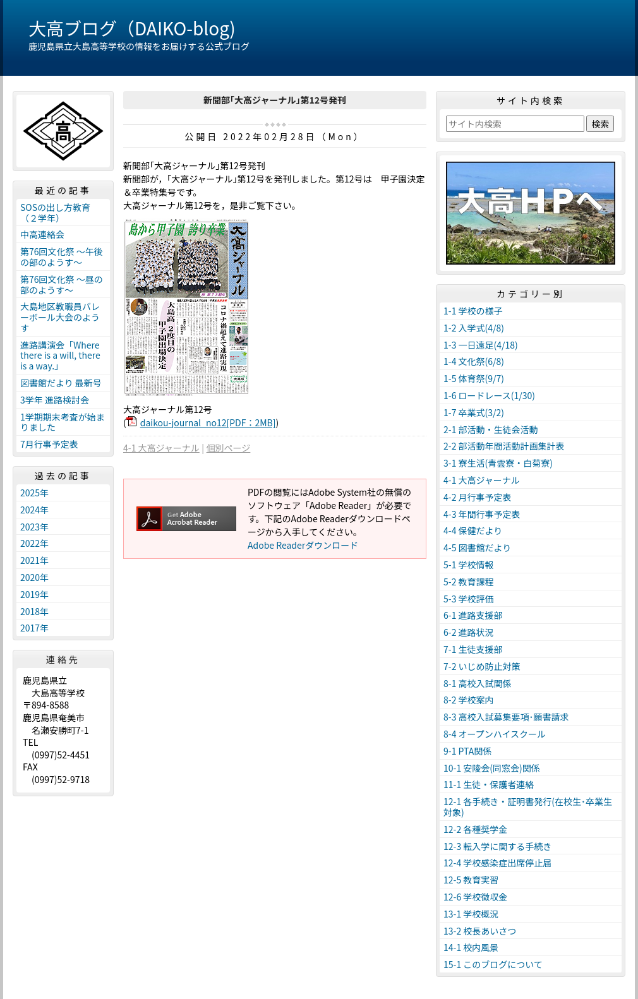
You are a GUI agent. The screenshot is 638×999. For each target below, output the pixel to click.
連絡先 (63, 659)
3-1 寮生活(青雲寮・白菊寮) (498, 463)
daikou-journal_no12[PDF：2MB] (208, 422)
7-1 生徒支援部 (473, 649)
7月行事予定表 (49, 444)
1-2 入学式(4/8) (473, 327)
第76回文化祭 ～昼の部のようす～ (61, 284)
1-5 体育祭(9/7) (473, 378)
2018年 (34, 611)
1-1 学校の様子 (473, 310)
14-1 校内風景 (470, 947)
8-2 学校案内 (468, 699)
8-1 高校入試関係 (477, 683)
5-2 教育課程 (468, 581)
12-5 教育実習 (470, 879)
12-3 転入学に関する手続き (497, 846)
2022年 (34, 543)
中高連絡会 (42, 234)
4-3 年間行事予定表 (482, 514)
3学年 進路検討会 (54, 399)
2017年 (34, 627)
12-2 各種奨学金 (475, 829)
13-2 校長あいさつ (479, 930)
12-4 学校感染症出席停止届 (497, 862)
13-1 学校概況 (470, 913)
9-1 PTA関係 (467, 751)
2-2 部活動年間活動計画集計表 (504, 446)
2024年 (34, 509)
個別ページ (229, 447)
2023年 (34, 526)
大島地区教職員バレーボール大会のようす (60, 317)
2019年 (34, 594)
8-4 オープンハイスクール (494, 733)
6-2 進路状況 (468, 632)
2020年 (34, 577)
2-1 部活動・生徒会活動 (490, 429)
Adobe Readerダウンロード (303, 545)
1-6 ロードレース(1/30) (489, 395)
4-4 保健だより (472, 530)
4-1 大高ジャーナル (161, 447)
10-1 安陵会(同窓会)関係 (491, 768)
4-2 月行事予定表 (477, 497)
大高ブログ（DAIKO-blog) (132, 27)
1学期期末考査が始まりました (62, 422)
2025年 (34, 492)
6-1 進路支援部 (473, 615)
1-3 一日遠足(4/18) (480, 344)
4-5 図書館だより (477, 547)
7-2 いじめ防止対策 (482, 666)
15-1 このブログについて (493, 964)
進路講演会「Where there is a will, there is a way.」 (60, 355)
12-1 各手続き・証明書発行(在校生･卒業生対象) (527, 806)
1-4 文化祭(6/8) (473, 361)
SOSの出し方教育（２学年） (55, 212)
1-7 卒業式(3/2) (473, 412)
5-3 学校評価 (468, 598)
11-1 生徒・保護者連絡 (488, 784)
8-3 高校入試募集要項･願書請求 (506, 716)
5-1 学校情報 (468, 564)
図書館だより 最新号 (61, 382)
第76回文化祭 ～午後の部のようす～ (61, 256)
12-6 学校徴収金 (475, 896)
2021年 (34, 560)
